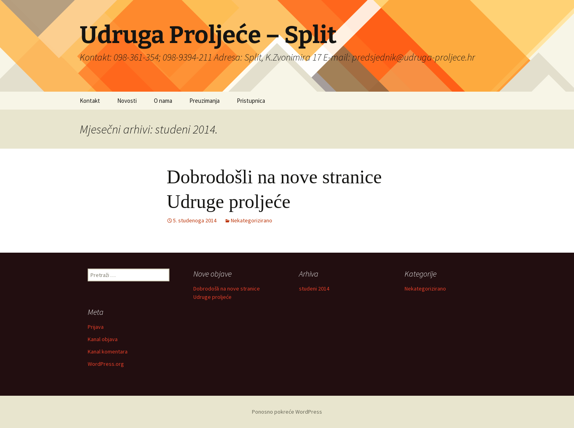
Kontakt (90, 100)
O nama (163, 100)
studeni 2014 (314, 288)
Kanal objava (103, 339)
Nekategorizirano (251, 220)
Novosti (127, 100)
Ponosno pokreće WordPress (287, 411)
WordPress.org (106, 363)
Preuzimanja (204, 100)
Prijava (96, 326)
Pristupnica (251, 100)
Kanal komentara (108, 351)
